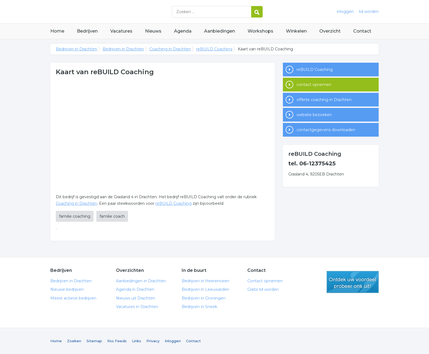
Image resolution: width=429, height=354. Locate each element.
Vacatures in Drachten (137, 306)
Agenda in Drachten (135, 289)
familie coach (112, 216)
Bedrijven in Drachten (118, 11)
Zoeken (74, 341)
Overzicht (330, 31)
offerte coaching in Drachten (324, 99)
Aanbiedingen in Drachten (141, 280)
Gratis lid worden (263, 289)
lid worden (369, 11)
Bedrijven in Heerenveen (205, 280)
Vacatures (121, 31)
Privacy (153, 341)
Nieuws (153, 31)
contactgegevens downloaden (326, 129)
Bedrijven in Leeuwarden (205, 289)
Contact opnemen (265, 280)
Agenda (183, 31)
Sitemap (94, 341)
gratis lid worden (353, 282)
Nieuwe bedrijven (67, 289)
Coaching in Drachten (170, 49)
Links (136, 341)
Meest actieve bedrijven (73, 298)
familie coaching (74, 216)
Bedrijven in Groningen (203, 298)
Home (57, 31)
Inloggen (173, 341)
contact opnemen (314, 84)
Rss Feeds (117, 341)
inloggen (345, 11)
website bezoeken (314, 114)
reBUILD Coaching (214, 49)
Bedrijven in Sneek (199, 306)
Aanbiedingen (219, 31)
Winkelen (296, 31)
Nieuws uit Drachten (135, 298)
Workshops (260, 31)
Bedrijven (87, 31)
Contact (362, 31)
